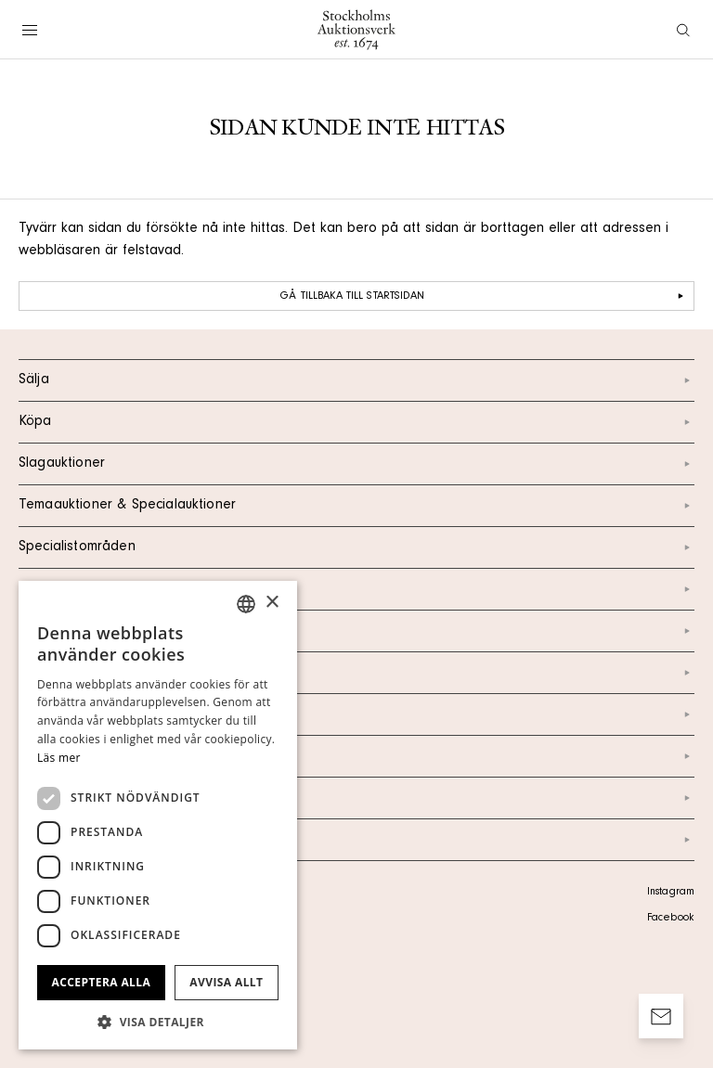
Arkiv (356, 839)
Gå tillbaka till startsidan (484, 296)
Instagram (670, 892)
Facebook (670, 918)
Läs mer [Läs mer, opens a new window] (59, 758)
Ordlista (356, 798)
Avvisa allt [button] (226, 982)
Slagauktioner (356, 464)
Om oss (356, 672)
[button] (158, 1021)
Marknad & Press (356, 756)
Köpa (356, 422)
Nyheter (356, 714)
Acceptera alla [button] (101, 982)
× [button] (272, 603)
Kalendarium (356, 589)
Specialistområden (356, 547)
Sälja (356, 380)
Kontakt (356, 631)
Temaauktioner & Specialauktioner (356, 505)
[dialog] (158, 815)
